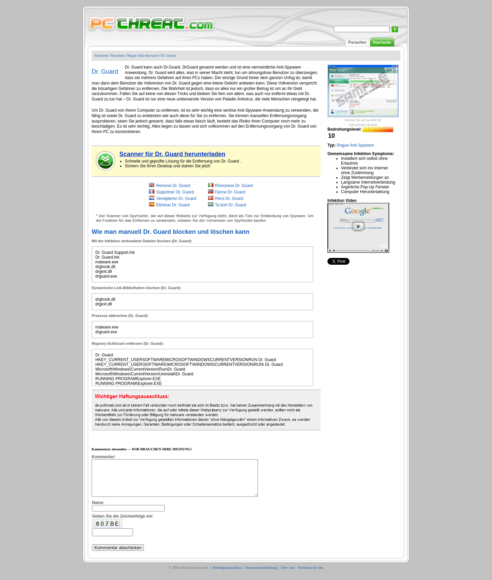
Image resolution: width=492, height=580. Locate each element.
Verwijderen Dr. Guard (176, 198)
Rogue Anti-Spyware (142, 55)
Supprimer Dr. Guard (175, 192)
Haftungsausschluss (227, 575)
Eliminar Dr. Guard (173, 205)
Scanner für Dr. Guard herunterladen (172, 154)
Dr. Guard (168, 55)
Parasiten (357, 42)
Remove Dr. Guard (173, 185)
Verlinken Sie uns (310, 575)
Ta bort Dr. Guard (230, 205)
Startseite (382, 42)
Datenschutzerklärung (261, 575)
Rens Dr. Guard (229, 198)
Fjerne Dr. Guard (230, 192)
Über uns (287, 575)
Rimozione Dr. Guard (234, 185)
